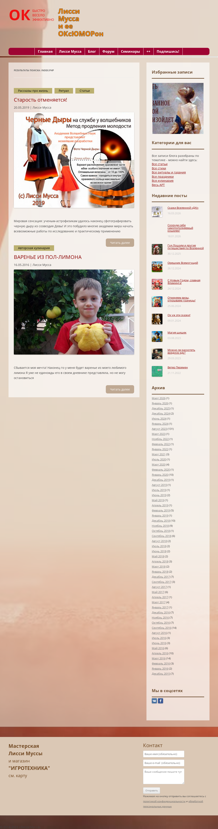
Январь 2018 (160, 571)
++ (148, 51)
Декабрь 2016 (161, 612)
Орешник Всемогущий (183, 263)
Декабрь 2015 (161, 674)
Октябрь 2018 (161, 531)
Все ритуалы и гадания (169, 172)
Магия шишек (177, 332)
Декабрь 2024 (161, 413)
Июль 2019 (159, 490)
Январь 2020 (160, 475)
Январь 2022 (160, 449)
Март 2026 (158, 398)
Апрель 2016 (160, 653)
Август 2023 (159, 429)
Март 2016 (158, 658)
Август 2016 (159, 633)
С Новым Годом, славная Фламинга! (184, 281)
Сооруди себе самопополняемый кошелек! (180, 228)
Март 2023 (158, 434)
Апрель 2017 (160, 597)
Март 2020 (158, 464)
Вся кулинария (163, 181)
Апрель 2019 (160, 505)
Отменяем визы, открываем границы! (181, 299)
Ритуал (64, 91)
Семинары (130, 51)
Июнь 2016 (159, 643)
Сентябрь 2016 (161, 628)
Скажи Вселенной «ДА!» (183, 208)
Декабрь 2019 (161, 480)
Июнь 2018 (159, 551)
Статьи (85, 91)
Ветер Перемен (178, 367)
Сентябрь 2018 (161, 536)
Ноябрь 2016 (160, 617)
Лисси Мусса (70, 51)
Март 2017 (158, 602)
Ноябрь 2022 (160, 439)
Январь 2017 (160, 607)
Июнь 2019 (159, 495)
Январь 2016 (160, 668)
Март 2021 (158, 454)
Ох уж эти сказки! (179, 315)
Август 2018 (159, 541)
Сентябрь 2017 (161, 582)
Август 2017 (159, 587)
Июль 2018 (159, 546)
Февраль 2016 (161, 663)
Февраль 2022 (161, 444)
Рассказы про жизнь (33, 91)
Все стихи (159, 168)
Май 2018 (158, 556)
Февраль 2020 (161, 469)
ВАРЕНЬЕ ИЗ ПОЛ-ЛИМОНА (48, 256)
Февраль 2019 (161, 510)
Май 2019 (158, 500)
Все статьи (160, 164)
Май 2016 (158, 648)
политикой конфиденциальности (164, 801)
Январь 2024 (160, 424)
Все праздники (163, 177)
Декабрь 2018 (161, 520)
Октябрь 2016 (161, 623)
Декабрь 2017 (161, 577)
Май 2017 (158, 592)
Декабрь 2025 (161, 408)
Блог (92, 51)
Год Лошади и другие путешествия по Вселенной (186, 246)
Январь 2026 (160, 403)
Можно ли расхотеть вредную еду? (181, 351)
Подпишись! (168, 51)
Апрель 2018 (160, 561)
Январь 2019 (160, 515)
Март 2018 (158, 566)
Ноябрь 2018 (160, 526)
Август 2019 (159, 485)
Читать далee (120, 243)
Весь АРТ (158, 185)
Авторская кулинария (34, 248)
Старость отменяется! (40, 99)
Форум (108, 51)
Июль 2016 (159, 638)
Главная (45, 51)
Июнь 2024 (159, 418)
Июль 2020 (159, 459)
